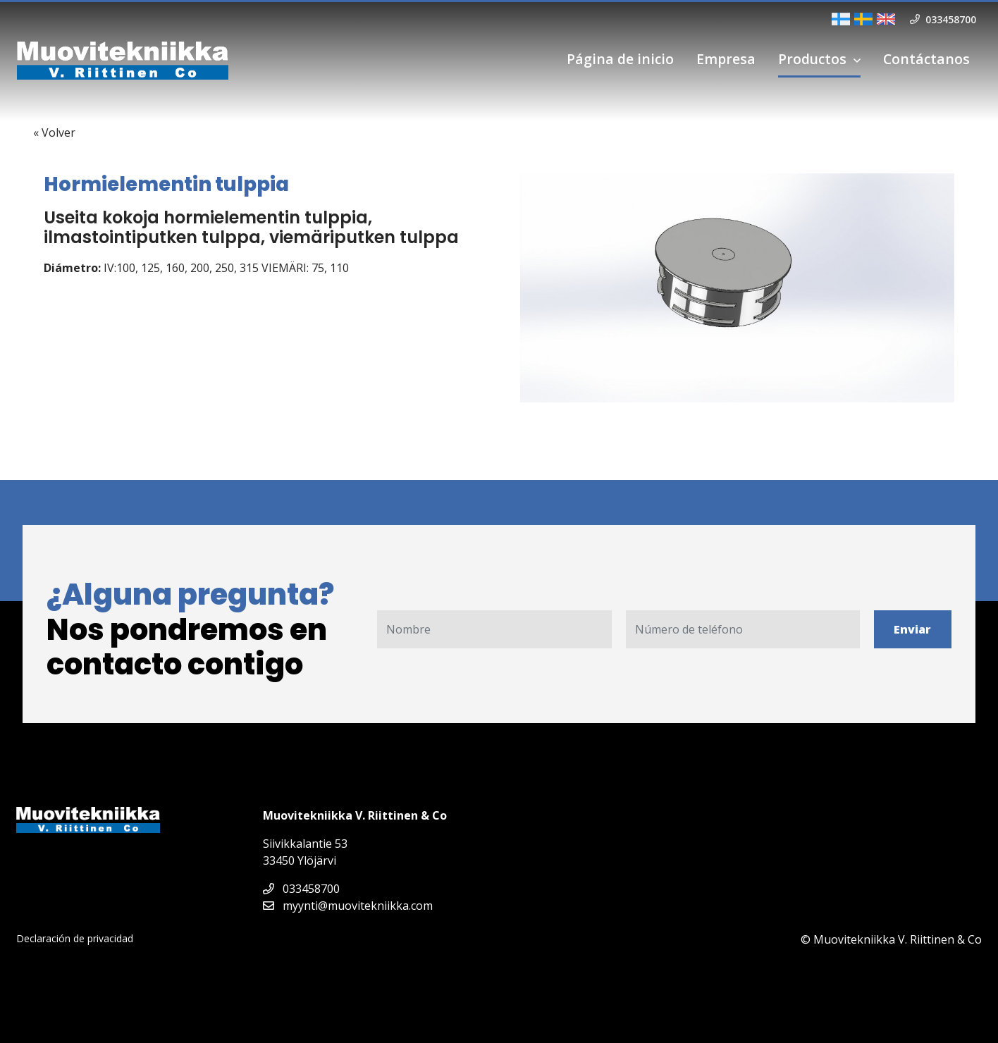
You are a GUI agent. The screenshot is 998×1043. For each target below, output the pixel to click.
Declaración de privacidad (74, 938)
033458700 (301, 888)
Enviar (912, 629)
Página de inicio (620, 58)
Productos (812, 58)
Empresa (726, 58)
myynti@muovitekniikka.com (348, 905)
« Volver (54, 132)
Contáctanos (926, 58)
